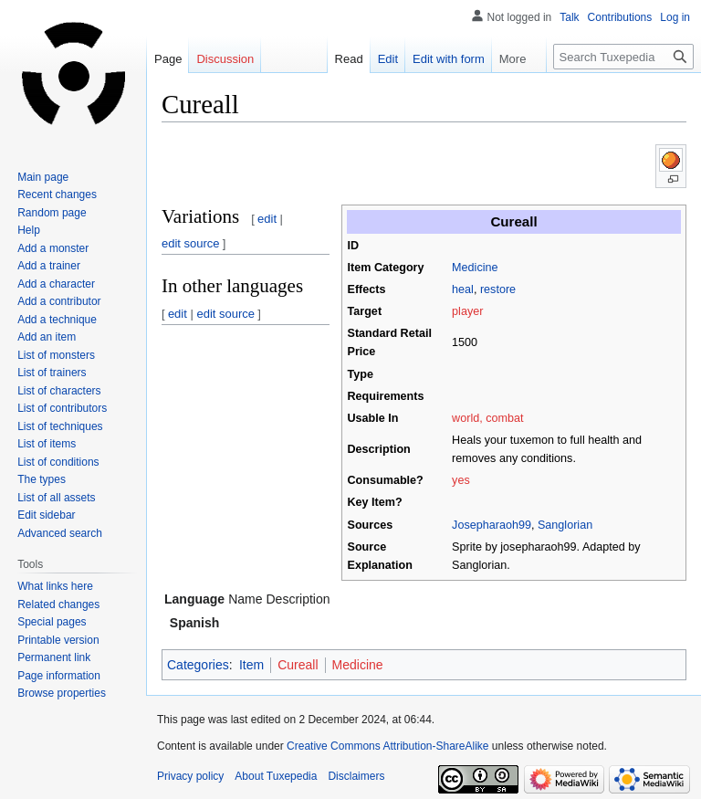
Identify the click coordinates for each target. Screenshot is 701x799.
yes (461, 480)
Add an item (46, 337)
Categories (198, 664)
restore (498, 289)
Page (168, 59)
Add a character (56, 284)
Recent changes (57, 194)
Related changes (58, 604)
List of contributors (62, 408)
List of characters (58, 390)
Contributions (620, 17)
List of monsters (56, 355)
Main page (42, 177)
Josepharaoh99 (491, 525)
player (467, 311)
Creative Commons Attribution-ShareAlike (387, 746)
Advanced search (59, 533)
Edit (379, 59)
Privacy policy (190, 776)
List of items (46, 443)
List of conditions (58, 462)
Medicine (474, 267)
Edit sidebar (46, 515)
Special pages (51, 621)
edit (267, 219)
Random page (51, 212)
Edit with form (439, 59)
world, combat (487, 418)
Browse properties (61, 693)
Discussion (225, 59)
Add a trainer (48, 265)
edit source (191, 243)
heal (463, 289)
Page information (58, 675)
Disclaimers (356, 776)
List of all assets (56, 497)
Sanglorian (565, 525)
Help (28, 230)
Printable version (58, 640)
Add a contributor (58, 301)
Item (251, 664)
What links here (55, 586)
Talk (569, 17)
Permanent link (53, 657)
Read (340, 59)
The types (41, 479)
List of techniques (59, 426)
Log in (675, 17)
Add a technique (57, 319)
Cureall (297, 664)
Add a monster (53, 248)
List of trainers (51, 372)
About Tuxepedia (276, 776)
